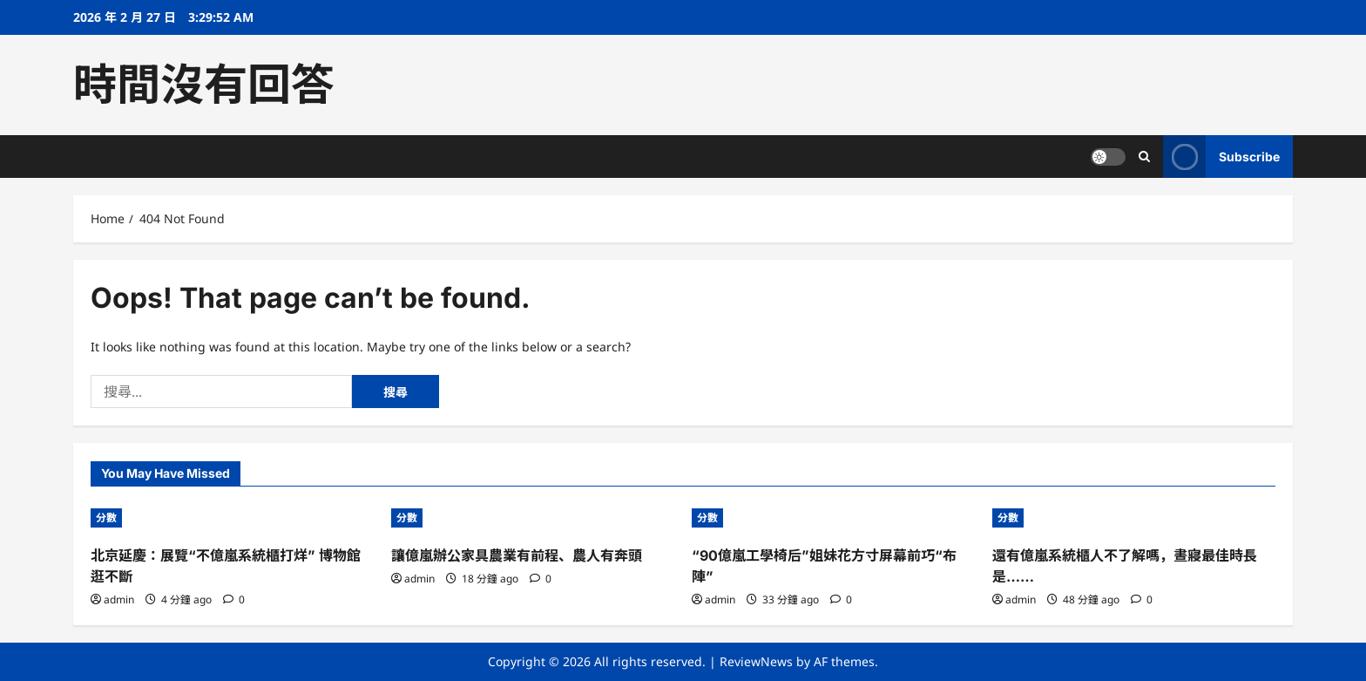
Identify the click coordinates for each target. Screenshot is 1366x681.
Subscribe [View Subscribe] (1221, 156)
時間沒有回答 (204, 84)
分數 (106, 517)
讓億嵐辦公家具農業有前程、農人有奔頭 (516, 555)
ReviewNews (756, 661)
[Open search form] (1144, 157)
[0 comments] (234, 599)
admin (119, 599)
